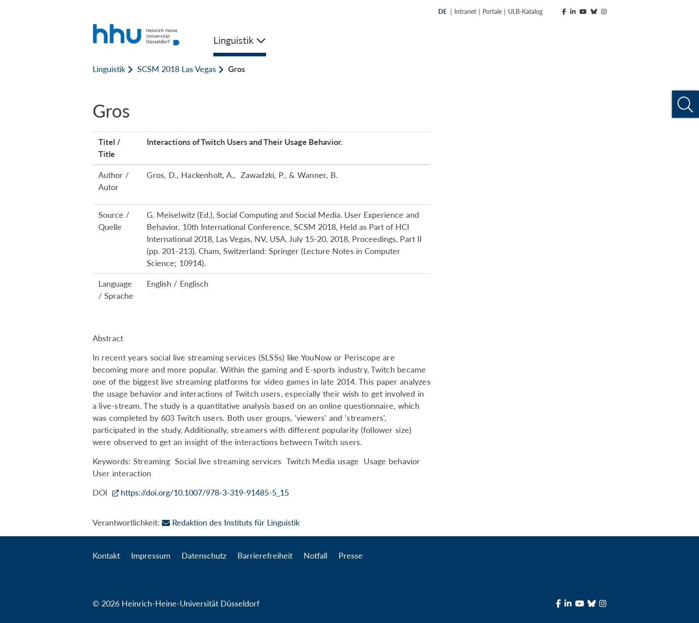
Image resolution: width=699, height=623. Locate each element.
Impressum (150, 555)
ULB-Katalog (525, 11)
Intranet (465, 11)
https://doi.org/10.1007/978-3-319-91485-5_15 (205, 492)
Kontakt (106, 555)
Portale (492, 11)
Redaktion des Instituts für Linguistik (231, 522)
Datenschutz (204, 555)
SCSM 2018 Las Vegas (176, 69)
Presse (351, 555)
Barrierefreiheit (264, 555)
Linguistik (109, 69)
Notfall (315, 555)
